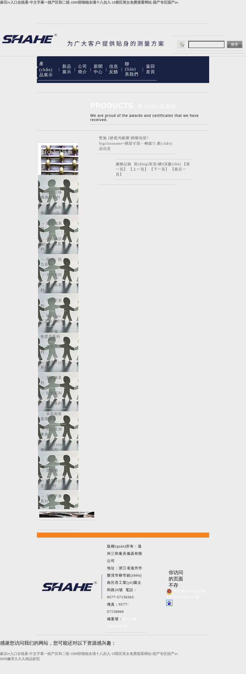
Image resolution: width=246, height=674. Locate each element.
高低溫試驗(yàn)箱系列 (51, 244)
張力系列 (54, 403)
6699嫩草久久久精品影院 (20, 659)
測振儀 (52, 470)
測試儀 (52, 460)
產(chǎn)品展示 (46, 69)
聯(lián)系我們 (131, 69)
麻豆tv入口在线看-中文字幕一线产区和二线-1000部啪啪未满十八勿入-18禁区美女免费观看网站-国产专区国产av (89, 2)
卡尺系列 (54, 275)
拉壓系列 (54, 393)
